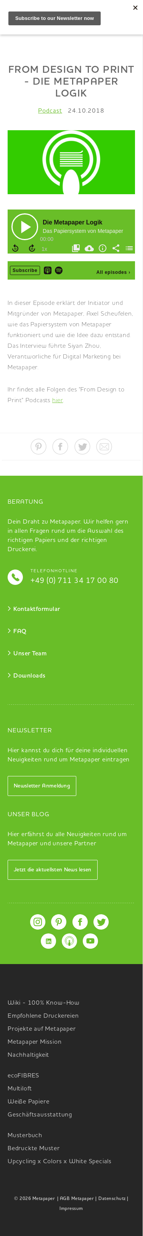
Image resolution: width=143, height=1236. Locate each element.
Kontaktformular (36, 609)
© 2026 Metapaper (34, 1199)
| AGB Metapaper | (77, 1199)
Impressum (71, 1209)
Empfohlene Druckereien (43, 1016)
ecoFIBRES (23, 1076)
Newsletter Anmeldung (42, 786)
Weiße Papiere (28, 1102)
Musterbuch (25, 1136)
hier (57, 401)
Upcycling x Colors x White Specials (60, 1162)
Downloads (29, 676)
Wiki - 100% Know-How (44, 1003)
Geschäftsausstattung (40, 1115)
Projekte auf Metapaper (42, 1029)
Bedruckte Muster (34, 1149)
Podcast (50, 111)
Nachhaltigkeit (28, 1055)
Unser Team (30, 654)
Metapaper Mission (35, 1042)
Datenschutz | (113, 1199)
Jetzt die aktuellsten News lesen (53, 870)
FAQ (20, 632)
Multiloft (20, 1089)
